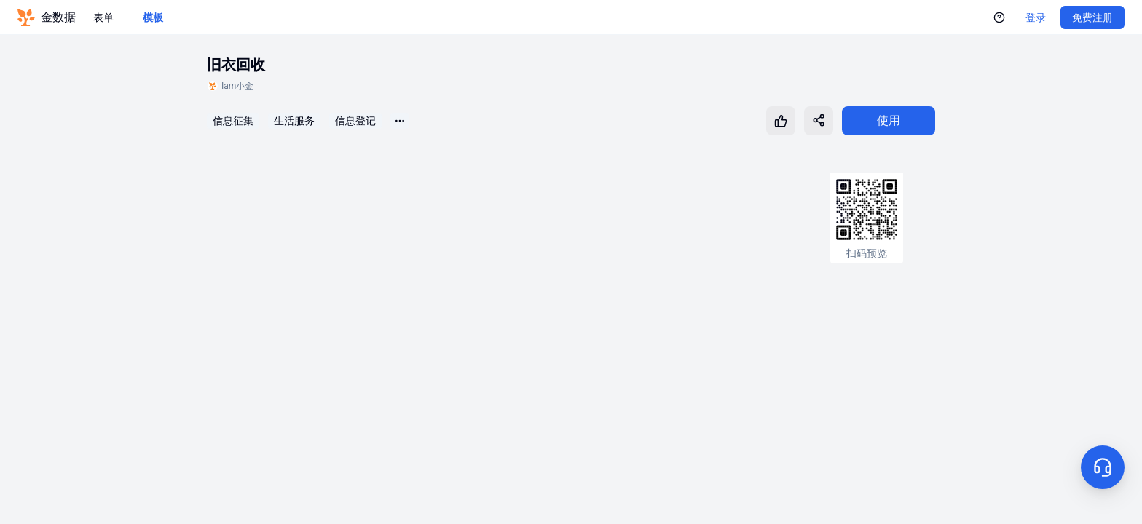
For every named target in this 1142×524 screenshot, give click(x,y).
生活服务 (294, 121)
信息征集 (233, 121)
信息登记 (355, 121)
